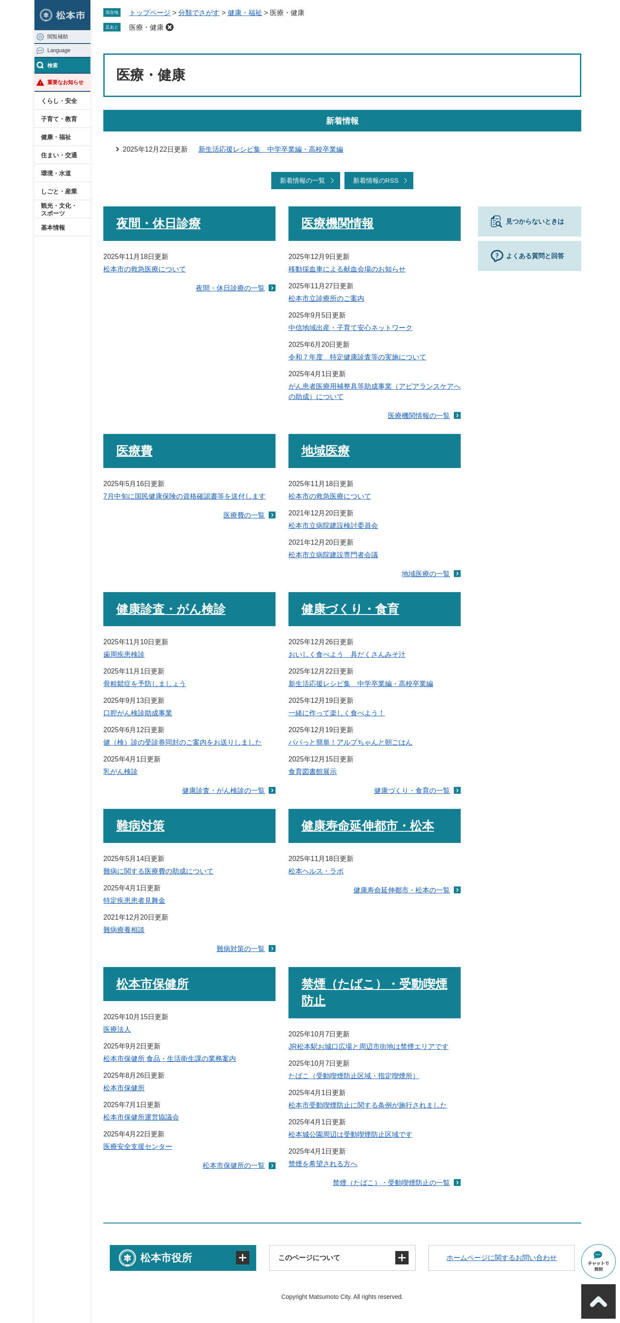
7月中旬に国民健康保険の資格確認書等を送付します (184, 496)
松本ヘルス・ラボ (316, 871)
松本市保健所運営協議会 (141, 1117)
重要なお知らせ (65, 82)
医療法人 (117, 1029)
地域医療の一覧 (426, 573)
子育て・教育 (59, 118)
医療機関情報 (337, 223)
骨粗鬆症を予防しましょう (144, 683)
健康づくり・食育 (350, 609)
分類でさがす (199, 12)
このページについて (309, 1257)
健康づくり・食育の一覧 (412, 790)
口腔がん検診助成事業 (137, 713)
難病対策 (140, 826)
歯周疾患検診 (124, 654)
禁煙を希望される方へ (322, 1163)
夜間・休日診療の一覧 (230, 288)
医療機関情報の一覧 (419, 415)
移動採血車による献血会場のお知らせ (347, 269)
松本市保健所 (152, 984)
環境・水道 (56, 173)
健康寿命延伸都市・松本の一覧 (401, 890)
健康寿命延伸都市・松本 (367, 826)
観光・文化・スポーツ (59, 209)
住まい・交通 (59, 155)
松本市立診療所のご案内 (326, 298)
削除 (170, 27)
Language (58, 50)
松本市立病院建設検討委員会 (333, 525)
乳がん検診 (120, 771)
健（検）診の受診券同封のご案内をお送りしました (182, 742)
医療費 (134, 451)
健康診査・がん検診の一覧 (223, 790)
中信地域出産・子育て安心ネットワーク (350, 327)
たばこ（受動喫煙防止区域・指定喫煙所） (353, 1076)
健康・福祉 (56, 137)
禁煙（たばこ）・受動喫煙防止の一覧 (391, 1182)
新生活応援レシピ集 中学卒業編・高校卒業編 (270, 149)
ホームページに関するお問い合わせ (501, 1257)
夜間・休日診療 (158, 223)
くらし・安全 (59, 100)
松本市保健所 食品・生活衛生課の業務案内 (169, 1058)
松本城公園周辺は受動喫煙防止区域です (350, 1134)
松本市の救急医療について (144, 269)
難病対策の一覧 (241, 948)
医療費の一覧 (244, 515)
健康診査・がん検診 (171, 609)
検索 (52, 65)
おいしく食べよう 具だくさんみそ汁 (347, 654)
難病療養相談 (124, 929)
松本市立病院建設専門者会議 (333, 555)
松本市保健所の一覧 (234, 1165)
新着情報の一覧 (302, 180)
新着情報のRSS (376, 180)
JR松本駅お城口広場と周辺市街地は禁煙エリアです (368, 1046)
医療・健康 (146, 27)
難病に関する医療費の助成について (158, 871)
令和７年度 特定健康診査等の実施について (357, 357)
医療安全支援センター (137, 1146)
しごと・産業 (59, 191)
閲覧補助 (57, 37)
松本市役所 (166, 1258)
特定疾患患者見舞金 (134, 900)
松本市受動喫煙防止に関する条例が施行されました (367, 1105)
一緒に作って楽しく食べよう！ (336, 713)
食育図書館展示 (312, 771)
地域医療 (325, 451)
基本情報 (53, 227)
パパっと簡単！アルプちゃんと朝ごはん (350, 742)
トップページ (149, 12)
